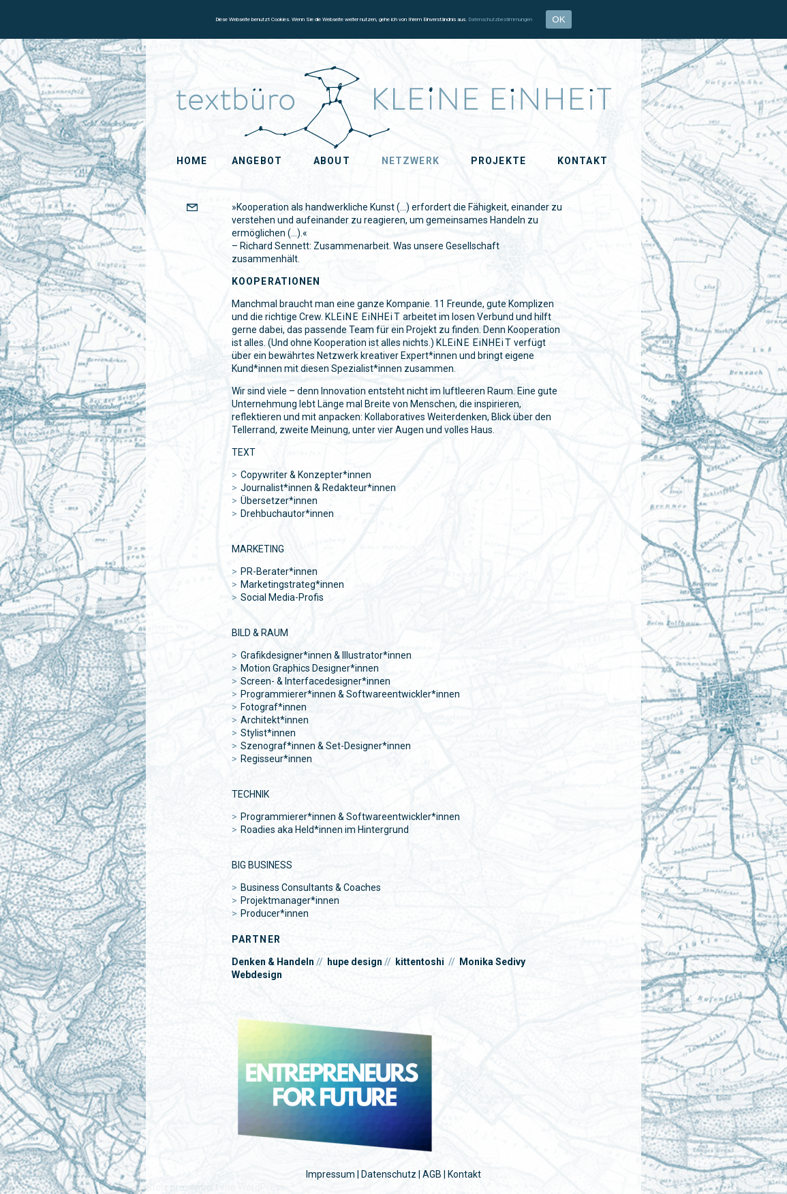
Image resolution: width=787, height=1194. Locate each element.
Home (191, 160)
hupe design (354, 961)
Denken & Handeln (273, 961)
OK (558, 19)
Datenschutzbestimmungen (500, 19)
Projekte (498, 160)
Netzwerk (410, 160)
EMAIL (216, 208)
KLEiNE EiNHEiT (64, 82)
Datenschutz (388, 1174)
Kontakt (582, 160)
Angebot (257, 160)
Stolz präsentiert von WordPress (215, 1187)
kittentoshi (419, 961)
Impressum (330, 1174)
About (331, 160)
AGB (432, 1174)
